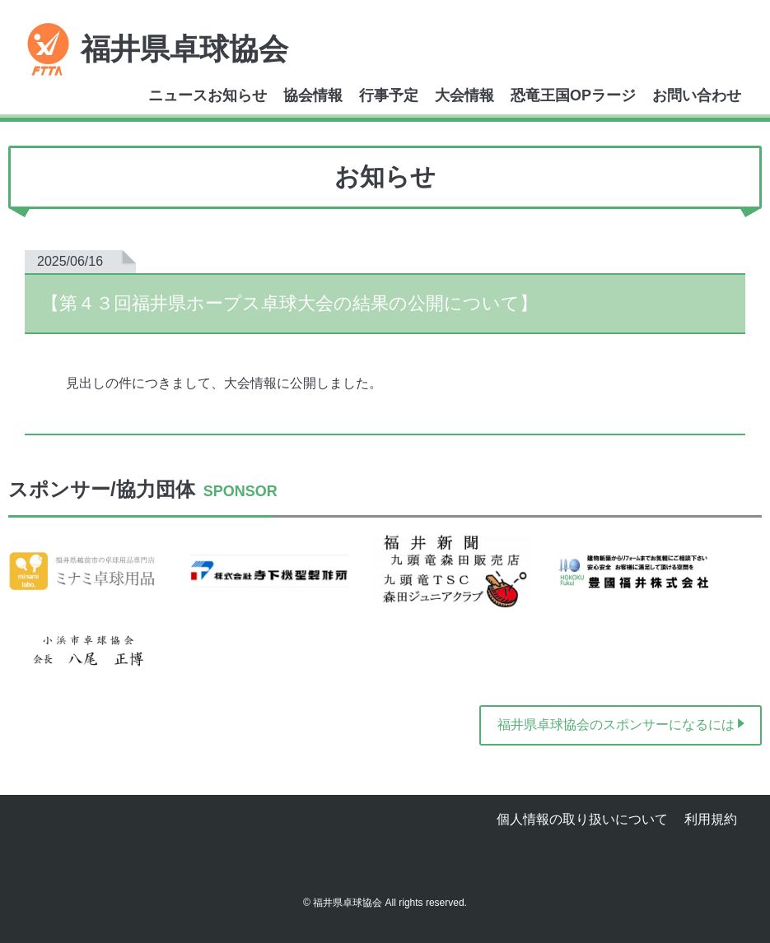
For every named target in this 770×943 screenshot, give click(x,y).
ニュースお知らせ (207, 95)
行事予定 (388, 95)
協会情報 (313, 95)
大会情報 (464, 95)
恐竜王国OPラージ (573, 95)
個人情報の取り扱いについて (582, 819)
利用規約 (710, 819)
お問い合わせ (696, 95)
